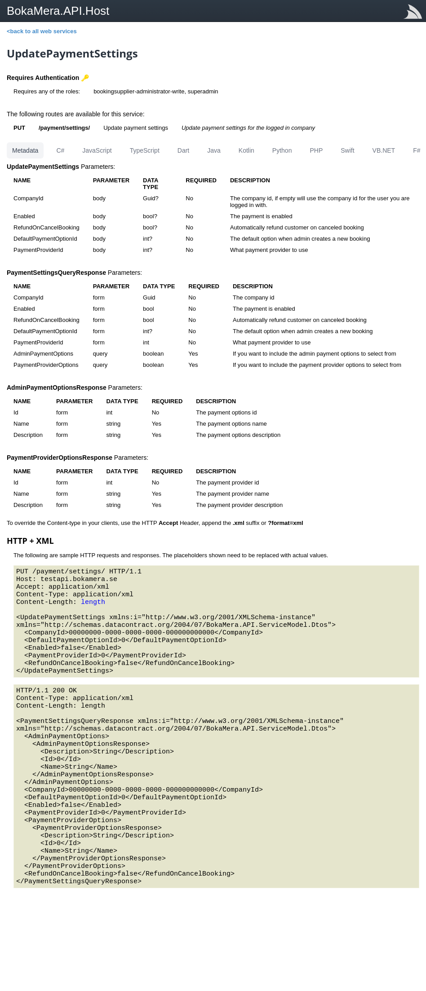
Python (282, 150)
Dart (183, 150)
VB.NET (384, 150)
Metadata (25, 150)
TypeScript (145, 150)
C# (60, 150)
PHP (316, 150)
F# (416, 150)
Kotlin (246, 150)
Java (214, 150)
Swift (347, 150)
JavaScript (96, 150)
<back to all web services (42, 31)
